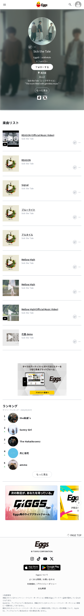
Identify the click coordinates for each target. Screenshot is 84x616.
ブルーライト (28, 209)
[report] (35, 47)
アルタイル (27, 234)
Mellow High (28, 259)
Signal (25, 184)
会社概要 (42, 588)
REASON (26, 160)
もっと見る (42, 90)
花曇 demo (27, 334)
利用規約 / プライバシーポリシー (42, 584)
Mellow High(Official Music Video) (40, 309)
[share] (30, 47)
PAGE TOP (74, 535)
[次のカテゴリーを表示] (79, 503)
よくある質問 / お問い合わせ (42, 579)
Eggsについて (42, 574)
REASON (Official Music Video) (38, 135)
